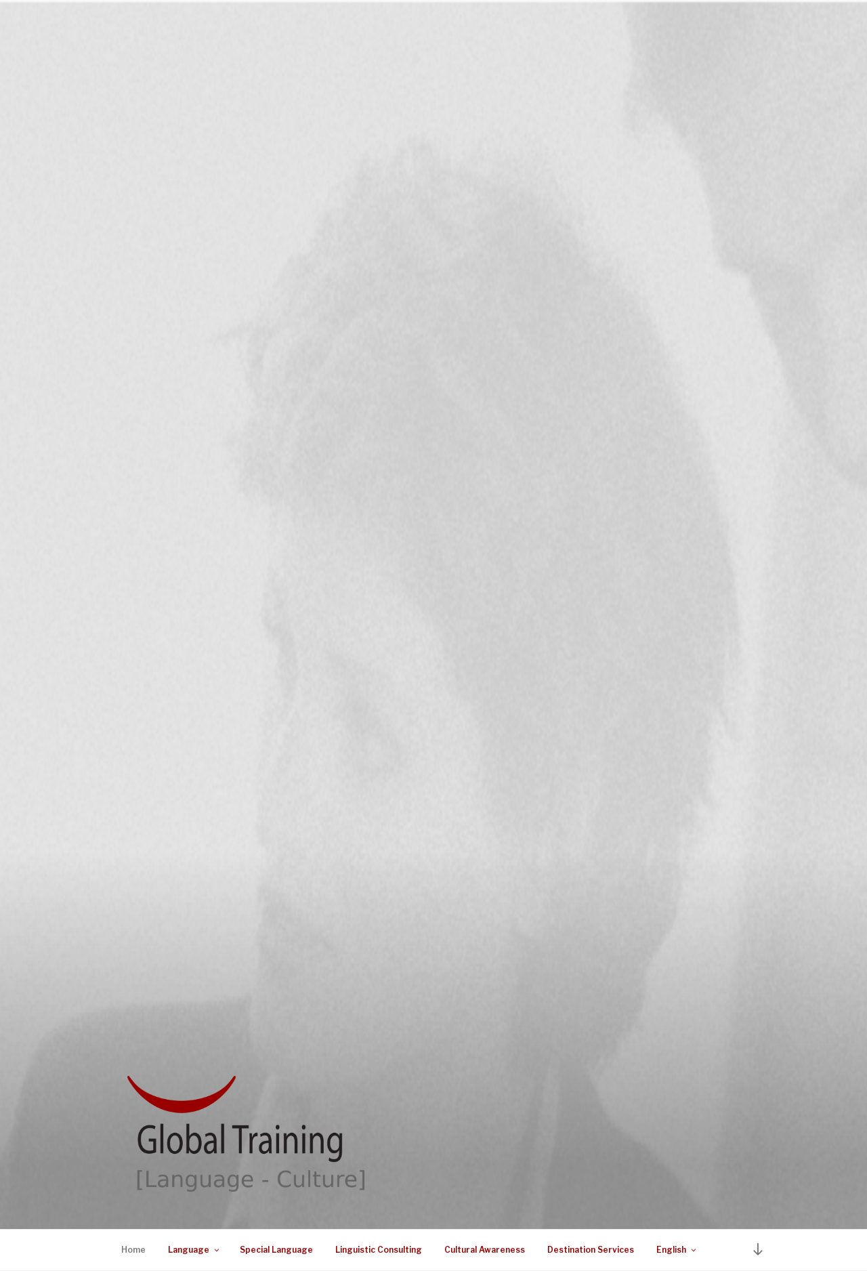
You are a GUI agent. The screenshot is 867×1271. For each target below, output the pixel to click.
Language (194, 1250)
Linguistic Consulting (378, 1250)
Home (133, 1250)
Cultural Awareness (484, 1250)
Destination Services (590, 1250)
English (677, 1250)
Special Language (276, 1250)
